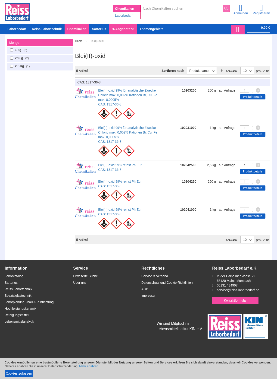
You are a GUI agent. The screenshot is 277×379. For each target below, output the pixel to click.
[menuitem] (17, 29)
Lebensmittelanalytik (19, 321)
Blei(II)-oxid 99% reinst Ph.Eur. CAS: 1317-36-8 (120, 167)
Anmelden (240, 13)
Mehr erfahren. (89, 366)
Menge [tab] (14, 43)
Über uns (79, 282)
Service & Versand (154, 276)
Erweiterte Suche (85, 276)
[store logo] (17, 11)
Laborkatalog (14, 276)
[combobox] (185, 8)
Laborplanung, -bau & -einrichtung (29, 302)
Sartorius (11, 282)
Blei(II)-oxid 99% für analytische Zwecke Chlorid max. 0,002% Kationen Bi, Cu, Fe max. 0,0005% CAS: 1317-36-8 (127, 97)
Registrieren (261, 13)
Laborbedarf (124, 15)
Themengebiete (152, 29)
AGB (144, 289)
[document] (138, 369)
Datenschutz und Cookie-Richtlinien (167, 282)
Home (79, 41)
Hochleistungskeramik (20, 308)
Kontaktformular (235, 300)
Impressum (149, 295)
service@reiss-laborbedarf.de (238, 290)
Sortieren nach (173, 71)
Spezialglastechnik (18, 295)
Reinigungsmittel (17, 315)
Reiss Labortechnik (18, 289)
